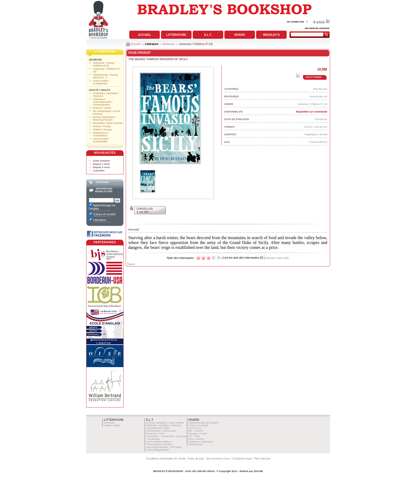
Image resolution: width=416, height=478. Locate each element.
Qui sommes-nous (218, 458)
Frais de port (196, 458)
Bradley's (271, 34)
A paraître (99, 170)
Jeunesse (168, 44)
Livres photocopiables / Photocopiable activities (159, 443)
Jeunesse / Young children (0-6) (103, 64)
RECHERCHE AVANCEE (317, 28)
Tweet (131, 264)
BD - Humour (196, 430)
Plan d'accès (262, 458)
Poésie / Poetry (102, 126)
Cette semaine (101, 160)
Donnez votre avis (277, 257)
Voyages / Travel (198, 433)
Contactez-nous (242, 458)
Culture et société (198, 425)
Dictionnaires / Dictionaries (161, 430)
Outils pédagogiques (157, 449)
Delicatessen (196, 444)
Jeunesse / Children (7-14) (196, 44)
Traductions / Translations (101, 134)
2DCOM (258, 471)
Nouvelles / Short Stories (108, 123)
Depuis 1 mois (101, 164)
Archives (102, 182)
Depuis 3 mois (101, 167)
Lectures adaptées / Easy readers (165, 422)
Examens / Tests (155, 433)
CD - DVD (194, 436)
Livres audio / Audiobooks (101, 82)
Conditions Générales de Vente (166, 458)
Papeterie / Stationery (201, 441)
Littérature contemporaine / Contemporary (102, 102)
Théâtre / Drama (102, 129)
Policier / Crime (102, 108)
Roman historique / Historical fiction (104, 118)
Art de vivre (195, 428)
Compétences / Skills (158, 428)
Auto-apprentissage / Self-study (164, 447)
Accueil (144, 34)
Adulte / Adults (99, 90)
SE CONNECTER (295, 22)
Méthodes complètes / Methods (164, 425)
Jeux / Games (196, 439)
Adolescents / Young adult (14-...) (105, 76)
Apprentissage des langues (204, 422)
